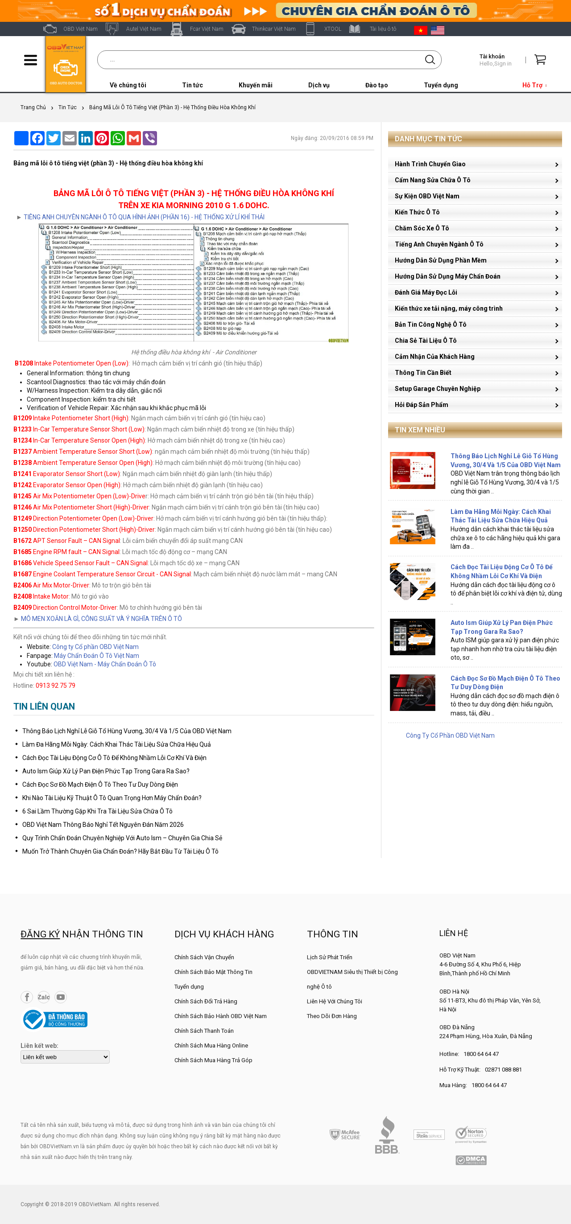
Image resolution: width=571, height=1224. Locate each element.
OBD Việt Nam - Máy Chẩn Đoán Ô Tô (105, 664)
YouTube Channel (60, 997)
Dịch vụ (319, 85)
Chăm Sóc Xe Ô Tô (422, 228)
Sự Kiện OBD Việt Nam (427, 196)
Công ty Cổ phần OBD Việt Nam (95, 646)
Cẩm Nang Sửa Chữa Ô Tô (433, 180)
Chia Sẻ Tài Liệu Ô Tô (426, 340)
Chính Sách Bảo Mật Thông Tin (213, 972)
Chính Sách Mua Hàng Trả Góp (213, 1060)
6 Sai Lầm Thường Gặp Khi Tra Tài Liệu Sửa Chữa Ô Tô (97, 811)
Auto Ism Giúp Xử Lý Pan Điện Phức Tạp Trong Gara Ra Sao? (106, 771)
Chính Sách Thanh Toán (204, 1030)
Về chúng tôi (128, 85)
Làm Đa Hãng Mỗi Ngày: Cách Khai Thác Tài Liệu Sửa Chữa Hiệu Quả (116, 744)
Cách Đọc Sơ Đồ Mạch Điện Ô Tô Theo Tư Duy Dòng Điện (100, 784)
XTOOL (332, 29)
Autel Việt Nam (143, 29)
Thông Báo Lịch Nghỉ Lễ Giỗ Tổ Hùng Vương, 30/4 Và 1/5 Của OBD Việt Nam (127, 731)
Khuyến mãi (256, 85)
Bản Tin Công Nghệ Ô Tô (431, 324)
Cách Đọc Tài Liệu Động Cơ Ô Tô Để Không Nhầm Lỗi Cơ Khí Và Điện (114, 757)
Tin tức (192, 85)
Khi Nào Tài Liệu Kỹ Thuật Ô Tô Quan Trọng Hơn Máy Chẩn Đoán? (112, 797)
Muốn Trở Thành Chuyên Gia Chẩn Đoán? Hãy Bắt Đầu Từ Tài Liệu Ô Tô (120, 851)
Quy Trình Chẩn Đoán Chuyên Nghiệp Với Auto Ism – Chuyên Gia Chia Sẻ (122, 838)
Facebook (27, 997)
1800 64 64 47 (481, 1054)
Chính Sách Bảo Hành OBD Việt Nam (220, 1016)
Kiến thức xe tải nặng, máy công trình (449, 308)
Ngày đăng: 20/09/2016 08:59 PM (332, 138)
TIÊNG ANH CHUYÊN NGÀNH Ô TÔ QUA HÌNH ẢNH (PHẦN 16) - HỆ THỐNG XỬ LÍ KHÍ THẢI (144, 217)
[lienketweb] (65, 1057)
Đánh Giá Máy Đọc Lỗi (426, 292)
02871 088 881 (503, 1069)
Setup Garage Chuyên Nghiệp (437, 388)
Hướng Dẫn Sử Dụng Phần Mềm (441, 260)
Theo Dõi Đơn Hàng (332, 1016)
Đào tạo (376, 85)
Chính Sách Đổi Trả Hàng (205, 1001)
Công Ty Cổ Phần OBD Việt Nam (450, 735)
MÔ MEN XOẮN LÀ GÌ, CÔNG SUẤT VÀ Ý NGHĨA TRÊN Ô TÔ (101, 618)
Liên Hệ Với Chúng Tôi (334, 1001)
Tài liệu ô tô (383, 29)
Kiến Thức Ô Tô (417, 212)
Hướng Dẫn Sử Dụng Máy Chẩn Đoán (448, 276)
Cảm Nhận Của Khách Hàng (435, 356)
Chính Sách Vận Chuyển (204, 957)
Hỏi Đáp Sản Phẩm (421, 404)
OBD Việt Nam (80, 29)
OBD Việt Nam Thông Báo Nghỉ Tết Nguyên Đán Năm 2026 (103, 824)
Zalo (43, 997)
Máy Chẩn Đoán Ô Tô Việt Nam (96, 655)
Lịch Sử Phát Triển (329, 957)
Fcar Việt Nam (206, 29)
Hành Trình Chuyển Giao (430, 164)
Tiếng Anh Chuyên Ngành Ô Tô (439, 244)
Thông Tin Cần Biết (423, 372)
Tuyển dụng (441, 85)
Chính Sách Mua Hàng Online (211, 1045)
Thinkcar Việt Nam (274, 29)
